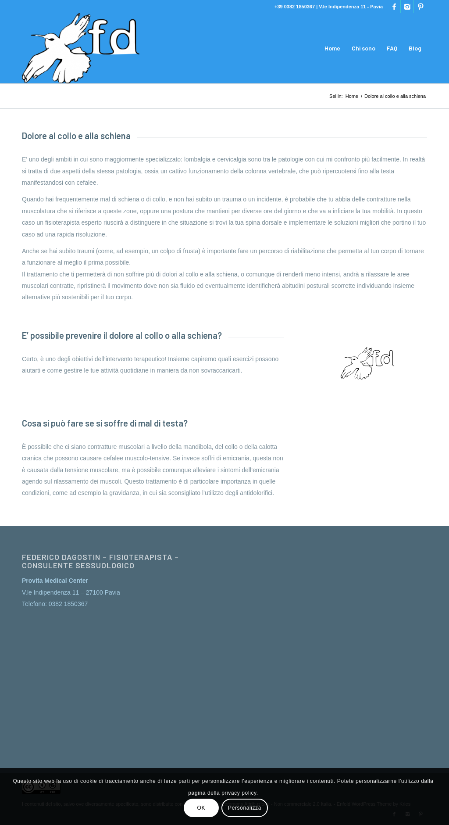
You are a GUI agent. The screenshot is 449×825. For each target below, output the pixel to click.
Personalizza (244, 808)
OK (201, 808)
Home (352, 96)
